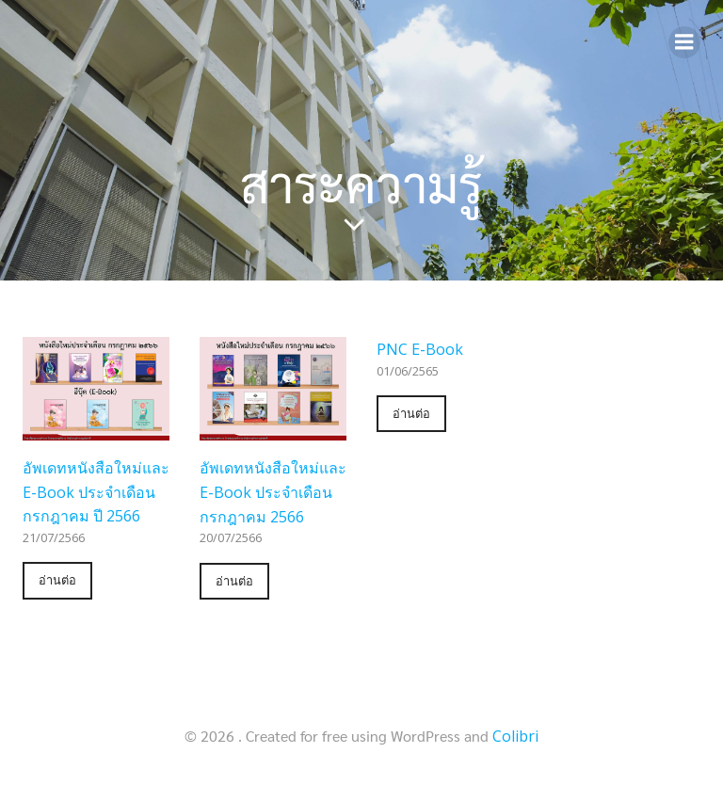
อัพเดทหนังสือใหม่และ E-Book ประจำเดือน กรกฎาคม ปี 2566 (96, 491)
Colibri (515, 736)
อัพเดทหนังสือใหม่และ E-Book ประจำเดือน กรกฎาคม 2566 (273, 491)
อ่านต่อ (57, 579)
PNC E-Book (420, 349)
